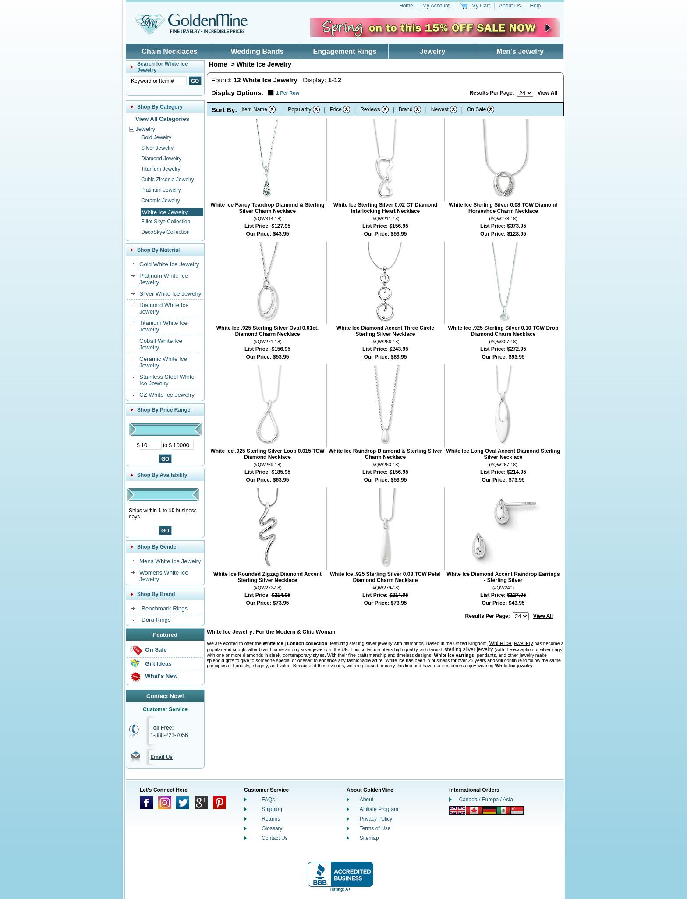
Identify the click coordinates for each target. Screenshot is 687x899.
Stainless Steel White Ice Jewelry (167, 380)
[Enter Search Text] (158, 80)
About (366, 800)
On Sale (156, 649)
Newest (440, 109)
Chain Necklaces (169, 51)
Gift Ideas (158, 663)
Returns (271, 819)
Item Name (254, 109)
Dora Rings (156, 620)
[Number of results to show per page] (525, 93)
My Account (436, 6)
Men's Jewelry (520, 51)
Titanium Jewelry (161, 169)
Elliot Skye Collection (165, 222)
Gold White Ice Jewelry (169, 264)
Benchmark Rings (165, 608)
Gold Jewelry (156, 137)
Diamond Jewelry (161, 158)
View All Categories (162, 119)
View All (547, 93)
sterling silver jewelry (469, 649)
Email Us (161, 757)
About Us (510, 6)
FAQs (268, 800)
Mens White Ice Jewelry (170, 561)
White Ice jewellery (511, 643)
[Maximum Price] (183, 445)
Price (336, 109)
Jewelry (433, 51)
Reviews (370, 109)
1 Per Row (287, 92)
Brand (406, 109)
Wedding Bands (257, 51)
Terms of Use (375, 828)
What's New (161, 676)
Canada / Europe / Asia (486, 800)
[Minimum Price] (151, 445)
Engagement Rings (345, 51)
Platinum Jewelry (161, 190)
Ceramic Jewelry (160, 200)
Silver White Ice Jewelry (170, 293)
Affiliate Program (379, 809)
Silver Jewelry (157, 148)
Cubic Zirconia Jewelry (167, 179)
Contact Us (274, 838)
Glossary (272, 828)
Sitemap (369, 838)
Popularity (299, 109)
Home (406, 6)
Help (535, 6)
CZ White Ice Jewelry (167, 394)
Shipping (272, 809)
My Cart (480, 6)
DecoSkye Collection (165, 232)
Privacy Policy (376, 819)
